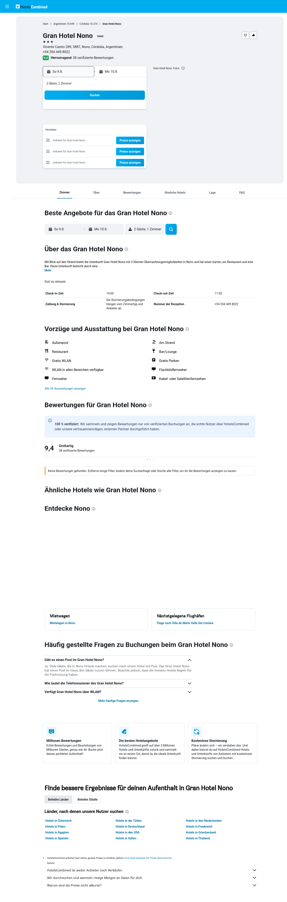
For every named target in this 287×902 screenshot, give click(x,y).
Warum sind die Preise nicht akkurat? (153, 885)
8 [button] (126, 121)
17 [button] (76, 141)
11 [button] (86, 131)
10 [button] (76, 131)
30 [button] (136, 151)
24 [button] (76, 151)
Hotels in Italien (127, 838)
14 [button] (116, 131)
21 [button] (116, 141)
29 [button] (126, 151)
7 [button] (116, 121)
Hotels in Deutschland (131, 826)
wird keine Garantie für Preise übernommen (148, 857)
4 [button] (86, 121)
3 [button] (76, 121)
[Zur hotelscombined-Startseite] (31, 6)
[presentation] (184, 68)
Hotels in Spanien (57, 838)
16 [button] (136, 131)
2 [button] (136, 111)
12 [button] (96, 131)
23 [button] (136, 141)
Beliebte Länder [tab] (59, 799)
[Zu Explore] (7, 54)
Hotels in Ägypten (58, 832)
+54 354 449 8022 (57, 52)
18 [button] (86, 141)
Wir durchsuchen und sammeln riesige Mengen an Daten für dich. (153, 877)
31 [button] (76, 161)
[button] (7, 6)
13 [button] (106, 131)
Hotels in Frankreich (200, 826)
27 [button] (106, 151)
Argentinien (60, 23)
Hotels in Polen (56, 826)
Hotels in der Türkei (129, 820)
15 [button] (126, 131)
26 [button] (96, 151)
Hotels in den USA (128, 832)
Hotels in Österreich (59, 820)
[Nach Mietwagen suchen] (7, 37)
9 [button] (136, 121)
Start (46, 23)
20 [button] (106, 141)
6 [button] (106, 121)
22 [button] (126, 141)
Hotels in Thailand (199, 838)
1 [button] (126, 111)
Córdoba (85, 23)
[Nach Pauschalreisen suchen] (7, 45)
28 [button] (116, 151)
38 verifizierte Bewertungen (94, 58)
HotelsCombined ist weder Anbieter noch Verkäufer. (153, 870)
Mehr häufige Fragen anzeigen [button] (119, 700)
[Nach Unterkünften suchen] (7, 28)
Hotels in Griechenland (202, 832)
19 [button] (96, 141)
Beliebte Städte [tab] (88, 799)
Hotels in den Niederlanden (204, 820)
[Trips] (7, 66)
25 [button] (86, 151)
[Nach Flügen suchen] (7, 19)
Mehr (48, 270)
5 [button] (96, 121)
